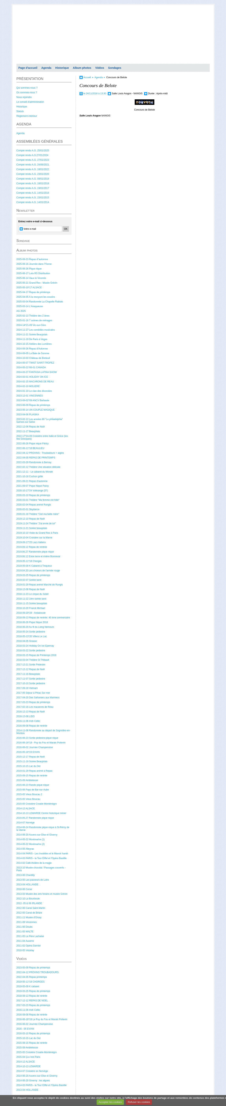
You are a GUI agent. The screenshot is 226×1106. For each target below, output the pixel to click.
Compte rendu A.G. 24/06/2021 (32, 164)
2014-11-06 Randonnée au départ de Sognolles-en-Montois (43, 732)
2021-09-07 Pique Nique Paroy (32, 485)
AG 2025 (21, 311)
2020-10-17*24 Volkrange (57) (32, 490)
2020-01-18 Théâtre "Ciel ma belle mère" (37, 514)
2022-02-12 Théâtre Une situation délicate (38, 467)
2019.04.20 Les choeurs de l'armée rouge (38, 570)
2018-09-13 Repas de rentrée (31, 995)
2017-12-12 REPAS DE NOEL (32, 1000)
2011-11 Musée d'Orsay (29, 917)
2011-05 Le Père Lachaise (30, 936)
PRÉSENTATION (29, 79)
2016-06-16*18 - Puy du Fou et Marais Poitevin (41, 742)
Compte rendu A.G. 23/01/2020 (32, 174)
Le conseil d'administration (30, 102)
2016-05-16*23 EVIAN (28, 752)
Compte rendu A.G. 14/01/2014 (32, 202)
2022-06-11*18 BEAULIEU (30, 448)
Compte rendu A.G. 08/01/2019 (32, 178)
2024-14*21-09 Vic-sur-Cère (31, 325)
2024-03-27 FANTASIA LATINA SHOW (36, 372)
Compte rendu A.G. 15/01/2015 (32, 197)
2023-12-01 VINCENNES (29, 395)
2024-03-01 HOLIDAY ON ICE (32, 377)
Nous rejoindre (24, 97)
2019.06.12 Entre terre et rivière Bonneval (38, 556)
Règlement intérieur (26, 116)
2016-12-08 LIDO (25, 716)
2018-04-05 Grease (26, 641)
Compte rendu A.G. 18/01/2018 (32, 183)
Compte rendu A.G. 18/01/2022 (32, 169)
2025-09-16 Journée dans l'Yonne (34, 264)
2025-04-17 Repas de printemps (33, 292)
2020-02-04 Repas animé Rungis (33, 504)
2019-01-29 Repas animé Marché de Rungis (39, 584)
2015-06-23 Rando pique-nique (32, 785)
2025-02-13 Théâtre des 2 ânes (32, 315)
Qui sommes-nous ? (27, 87)
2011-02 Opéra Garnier (28, 945)
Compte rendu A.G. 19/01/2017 (32, 188)
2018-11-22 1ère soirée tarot (31, 598)
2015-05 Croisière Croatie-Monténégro (36, 803)
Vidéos (99, 67)
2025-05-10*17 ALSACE (29, 287)
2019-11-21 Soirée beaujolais (31, 528)
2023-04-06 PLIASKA (27, 414)
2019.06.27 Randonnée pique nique (35, 551)
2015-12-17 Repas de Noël (30, 756)
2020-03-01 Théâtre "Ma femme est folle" (37, 500)
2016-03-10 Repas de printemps (33, 1033)
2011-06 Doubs (24, 926)
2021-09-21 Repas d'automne (32, 481)
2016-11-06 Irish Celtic (28, 721)
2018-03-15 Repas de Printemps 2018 (36, 655)
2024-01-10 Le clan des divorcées (34, 391)
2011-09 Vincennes (26, 922)
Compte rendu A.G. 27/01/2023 (32, 160)
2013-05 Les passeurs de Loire (32, 879)
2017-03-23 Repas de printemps (33, 702)
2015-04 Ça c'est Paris (28, 1057)
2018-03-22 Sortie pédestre (30, 650)
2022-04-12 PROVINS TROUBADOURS (37, 972)
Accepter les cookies (110, 1102)
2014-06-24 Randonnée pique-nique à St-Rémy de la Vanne (43, 828)
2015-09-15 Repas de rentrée (31, 775)
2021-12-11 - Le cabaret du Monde (34, 471)
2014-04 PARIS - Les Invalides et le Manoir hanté (42, 853)
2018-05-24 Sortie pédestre (30, 631)
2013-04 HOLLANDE (27, 884)
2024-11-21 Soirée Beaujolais (32, 334)
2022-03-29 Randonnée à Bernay (33, 462)
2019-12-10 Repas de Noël (30, 518)
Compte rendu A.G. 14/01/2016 (32, 192)
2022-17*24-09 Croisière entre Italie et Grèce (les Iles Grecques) (42, 437)
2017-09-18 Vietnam (27, 688)
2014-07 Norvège (25, 822)
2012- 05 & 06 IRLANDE (29, 903)
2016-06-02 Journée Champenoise (34, 747)
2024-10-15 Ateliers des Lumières (34, 344)
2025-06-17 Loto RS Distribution (33, 273)
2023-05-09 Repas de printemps (33, 967)
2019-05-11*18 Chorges (29, 561)
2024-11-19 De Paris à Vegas (31, 339)
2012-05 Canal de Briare (29, 912)
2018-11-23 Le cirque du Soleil (32, 594)
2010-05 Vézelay (25, 950)
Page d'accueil (28, 67)
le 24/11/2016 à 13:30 (94, 93)
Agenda (46, 67)
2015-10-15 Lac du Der (28, 766)
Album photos (82, 67)
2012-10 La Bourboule (28, 898)
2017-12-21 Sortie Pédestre (30, 664)
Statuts (20, 111)
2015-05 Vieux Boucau (28, 799)
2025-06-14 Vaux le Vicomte (31, 278)
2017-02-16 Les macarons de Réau (35, 707)
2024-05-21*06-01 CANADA (31, 367)
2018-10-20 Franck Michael (30, 608)
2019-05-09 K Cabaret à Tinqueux (34, 565)
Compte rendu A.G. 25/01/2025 (32, 150)
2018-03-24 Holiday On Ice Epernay (35, 645)
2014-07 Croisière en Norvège (32, 1071)
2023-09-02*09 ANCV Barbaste (32, 400)
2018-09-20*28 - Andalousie (31, 613)
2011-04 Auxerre (25, 941)
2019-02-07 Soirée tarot (28, 580)
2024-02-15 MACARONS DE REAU (35, 381)
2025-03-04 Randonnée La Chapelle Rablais (39, 301)
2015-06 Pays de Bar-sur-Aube (32, 789)
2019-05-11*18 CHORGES (30, 981)
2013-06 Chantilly (25, 875)
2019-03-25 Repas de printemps (33, 575)
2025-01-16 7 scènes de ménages (34, 320)
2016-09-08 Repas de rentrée (31, 725)
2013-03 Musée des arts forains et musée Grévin (42, 894)
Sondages (114, 67)
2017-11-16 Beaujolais (28, 674)
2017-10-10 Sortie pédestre (30, 683)
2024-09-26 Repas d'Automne (32, 348)
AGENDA (23, 124)
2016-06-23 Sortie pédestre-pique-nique (37, 738)
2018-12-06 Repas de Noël (30, 589)
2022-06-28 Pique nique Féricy (32, 443)
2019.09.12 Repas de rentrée (31, 547)
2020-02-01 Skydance (27, 509)
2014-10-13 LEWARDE (28, 1066)
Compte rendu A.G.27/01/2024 (32, 155)
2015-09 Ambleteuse (27, 780)
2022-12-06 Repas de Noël (30, 426)
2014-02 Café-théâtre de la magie (34, 863)
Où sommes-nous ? (26, 92)
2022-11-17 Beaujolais (28, 431)
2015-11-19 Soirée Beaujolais (32, 761)
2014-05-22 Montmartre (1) (30, 839)
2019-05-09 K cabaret (27, 986)
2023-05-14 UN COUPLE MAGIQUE (35, 409)
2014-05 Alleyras (25, 848)
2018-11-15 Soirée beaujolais (31, 603)
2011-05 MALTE (25, 931)
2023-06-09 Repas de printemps (33, 405)
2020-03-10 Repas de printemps (33, 495)
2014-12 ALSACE (25, 808)
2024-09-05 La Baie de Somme (32, 353)
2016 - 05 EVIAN (25, 1028)
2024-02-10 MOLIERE (28, 386)
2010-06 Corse (24, 889)
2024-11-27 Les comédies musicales (35, 329)
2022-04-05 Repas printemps (31, 977)
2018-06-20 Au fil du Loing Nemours (35, 627)
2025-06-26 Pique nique (29, 268)
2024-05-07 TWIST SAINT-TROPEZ (35, 362)
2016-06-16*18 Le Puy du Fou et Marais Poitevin (42, 1019)
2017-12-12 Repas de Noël (30, 669)
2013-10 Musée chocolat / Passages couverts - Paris (41, 869)
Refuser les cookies (139, 1102)
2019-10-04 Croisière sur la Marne (34, 537)
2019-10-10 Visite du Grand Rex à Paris (37, 533)
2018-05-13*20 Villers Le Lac (31, 636)
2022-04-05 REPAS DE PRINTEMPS (35, 457)
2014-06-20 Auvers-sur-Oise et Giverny (37, 834)
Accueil (87, 77)
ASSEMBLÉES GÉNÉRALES (39, 141)
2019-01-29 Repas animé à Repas (34, 770)
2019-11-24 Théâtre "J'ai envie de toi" (36, 523)
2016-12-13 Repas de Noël (30, 711)
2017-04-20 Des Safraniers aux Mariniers (37, 697)
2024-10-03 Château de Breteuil (33, 358)
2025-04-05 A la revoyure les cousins (35, 297)
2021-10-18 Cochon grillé (29, 476)
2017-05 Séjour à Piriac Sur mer (33, 692)
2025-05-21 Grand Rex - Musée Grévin (36, 282)
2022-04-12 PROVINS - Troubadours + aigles (40, 453)
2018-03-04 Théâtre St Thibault (32, 660)
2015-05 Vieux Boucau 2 (29, 794)
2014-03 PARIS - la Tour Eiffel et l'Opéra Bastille (41, 858)
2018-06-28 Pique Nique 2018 (32, 622)
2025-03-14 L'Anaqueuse (29, 306)
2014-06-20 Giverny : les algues (33, 1080)
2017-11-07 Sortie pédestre (30, 678)
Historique (62, 67)
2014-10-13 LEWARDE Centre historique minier (41, 813)
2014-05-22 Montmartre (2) (30, 844)
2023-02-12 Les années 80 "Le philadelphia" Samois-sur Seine (39, 420)
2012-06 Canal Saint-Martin (30, 908)
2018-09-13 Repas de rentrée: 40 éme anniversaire (43, 617)
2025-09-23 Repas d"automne (32, 259)
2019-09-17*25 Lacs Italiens (31, 542)
